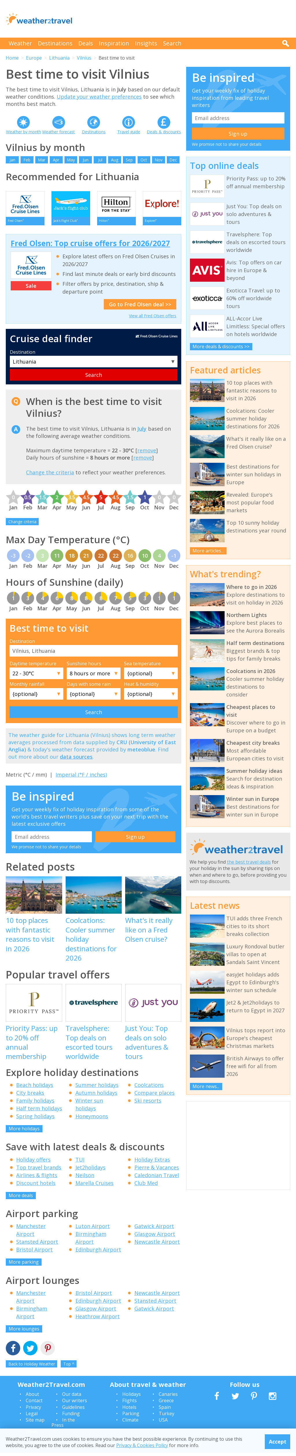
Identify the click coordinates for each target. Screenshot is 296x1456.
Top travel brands (38, 1170)
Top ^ (68, 1367)
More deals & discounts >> (221, 346)
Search (172, 43)
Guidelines (73, 1410)
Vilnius (84, 58)
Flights (129, 1404)
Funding (71, 1417)
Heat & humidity (141, 687)
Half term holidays (39, 1111)
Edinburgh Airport (98, 1252)
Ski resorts (147, 1104)
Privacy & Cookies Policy (142, 1445)
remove (146, 453)
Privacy (33, 1410)
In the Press (63, 1426)
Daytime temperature (33, 667)
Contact (34, 1404)
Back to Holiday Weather (31, 1367)
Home (12, 58)
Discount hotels (36, 1186)
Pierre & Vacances (156, 1170)
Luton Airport (92, 1229)
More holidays (24, 1132)
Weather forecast (58, 131)
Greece (166, 1404)
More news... (206, 1086)
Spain (165, 1410)
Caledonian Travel (156, 1178)
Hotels (129, 1410)
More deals (21, 1198)
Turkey (166, 1417)
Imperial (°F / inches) (81, 777)
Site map (35, 1423)
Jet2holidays (90, 1170)
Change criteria (22, 525)
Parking (130, 1417)
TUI (79, 1162)
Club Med (146, 1186)
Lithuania (59, 58)
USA (163, 1423)
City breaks (30, 1096)
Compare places (154, 1096)
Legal (32, 1417)
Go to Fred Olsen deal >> (140, 307)
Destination (22, 355)
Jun (85, 160)
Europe (34, 58)
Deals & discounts (164, 131)
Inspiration (114, 43)
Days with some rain (89, 687)
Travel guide (128, 131)
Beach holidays (34, 1088)
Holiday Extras (152, 1162)
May (71, 160)
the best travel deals (249, 862)
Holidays (131, 1397)
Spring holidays (35, 1119)
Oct (143, 160)
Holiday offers (33, 1162)
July (142, 431)
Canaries (168, 1397)
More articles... (208, 551)
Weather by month (23, 131)
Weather (20, 43)
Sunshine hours (84, 667)
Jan (12, 160)
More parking (24, 1265)
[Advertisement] (185, 19)
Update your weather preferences (99, 96)
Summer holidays (97, 1088)
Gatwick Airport (154, 1229)
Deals (85, 43)
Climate (130, 1423)
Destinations (55, 43)
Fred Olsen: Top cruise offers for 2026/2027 (90, 247)
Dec (173, 160)
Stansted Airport (37, 1245)
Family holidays (35, 1104)
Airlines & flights (36, 1178)
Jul (100, 160)
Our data (71, 1397)
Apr (56, 160)
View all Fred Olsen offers (152, 319)
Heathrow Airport (97, 1319)
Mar (41, 160)
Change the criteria (50, 475)
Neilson (84, 1178)
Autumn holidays (96, 1096)
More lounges (24, 1332)
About (32, 1397)
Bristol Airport (34, 1252)
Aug (114, 160)
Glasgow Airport (154, 1237)
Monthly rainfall (27, 687)
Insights (146, 43)
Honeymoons (91, 1119)
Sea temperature (142, 667)
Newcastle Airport (157, 1245)
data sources (76, 760)
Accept (277, 1441)
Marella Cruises (94, 1186)
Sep (129, 160)
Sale (31, 289)
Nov (158, 160)
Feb (26, 160)
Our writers (74, 1404)
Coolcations (149, 1088)
